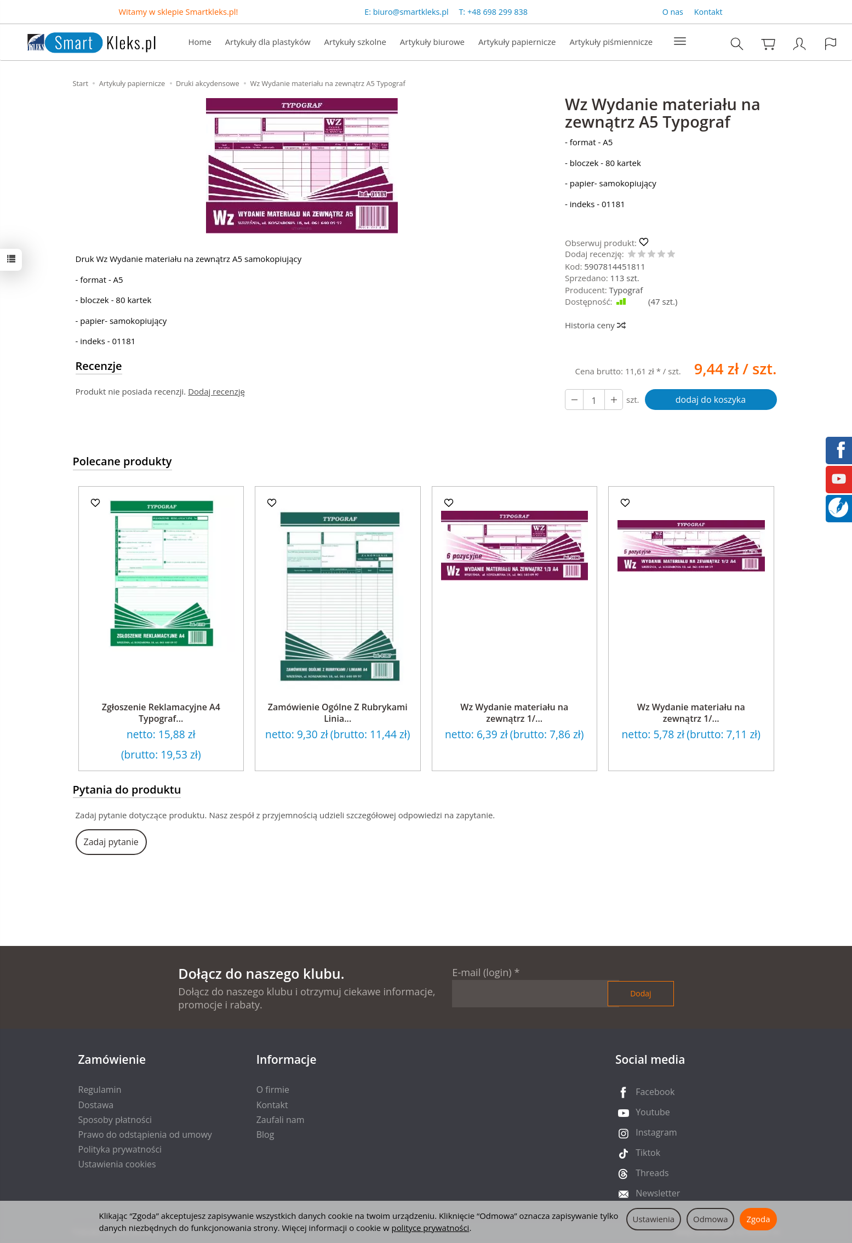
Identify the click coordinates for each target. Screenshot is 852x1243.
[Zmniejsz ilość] (613, 399)
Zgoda (758, 1218)
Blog (265, 1134)
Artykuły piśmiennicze (611, 41)
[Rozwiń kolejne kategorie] (680, 41)
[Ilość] (594, 399)
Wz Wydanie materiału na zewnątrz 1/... (514, 713)
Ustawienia (654, 1218)
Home (199, 41)
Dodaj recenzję (216, 391)
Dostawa (96, 1105)
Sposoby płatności (115, 1120)
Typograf (626, 289)
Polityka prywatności (120, 1149)
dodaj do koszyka (711, 400)
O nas (672, 12)
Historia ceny (595, 325)
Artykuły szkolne (355, 41)
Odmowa (710, 1218)
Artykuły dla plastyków (268, 41)
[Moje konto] (799, 44)
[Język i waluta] (831, 44)
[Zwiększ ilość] (574, 399)
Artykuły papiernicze (517, 41)
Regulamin (100, 1090)
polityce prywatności (431, 1227)
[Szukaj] (737, 44)
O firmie (272, 1090)
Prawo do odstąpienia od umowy (145, 1134)
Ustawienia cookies (117, 1164)
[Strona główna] (80, 41)
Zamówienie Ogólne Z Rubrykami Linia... (338, 713)
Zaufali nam (280, 1120)
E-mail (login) (481, 972)
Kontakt (708, 12)
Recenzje (99, 365)
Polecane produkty (122, 461)
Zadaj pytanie (111, 842)
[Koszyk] (768, 44)
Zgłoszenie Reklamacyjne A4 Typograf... (161, 713)
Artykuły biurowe (432, 41)
